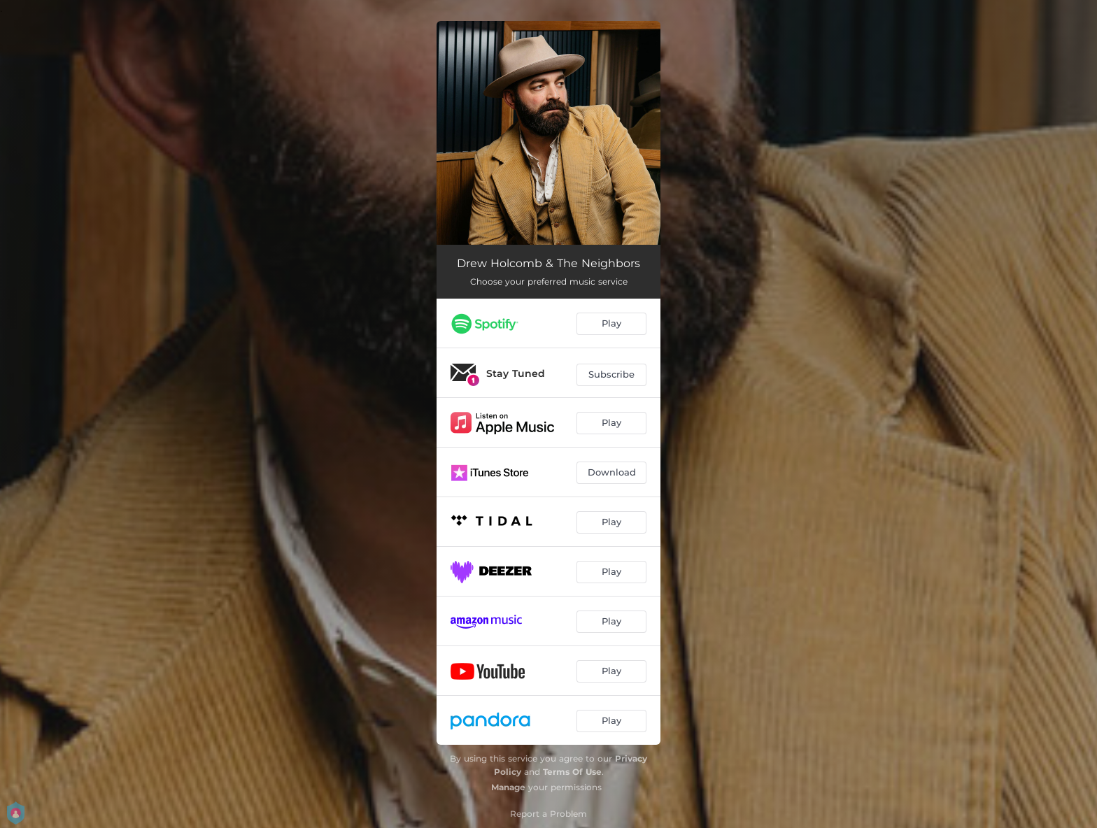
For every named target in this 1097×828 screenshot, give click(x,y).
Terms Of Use (572, 771)
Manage (508, 787)
